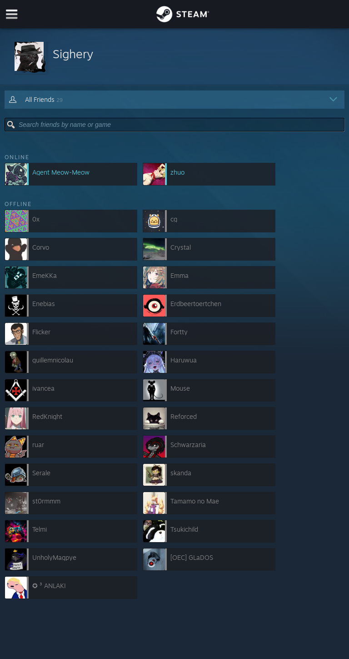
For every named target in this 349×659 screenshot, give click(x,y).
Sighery (73, 53)
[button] (174, 57)
